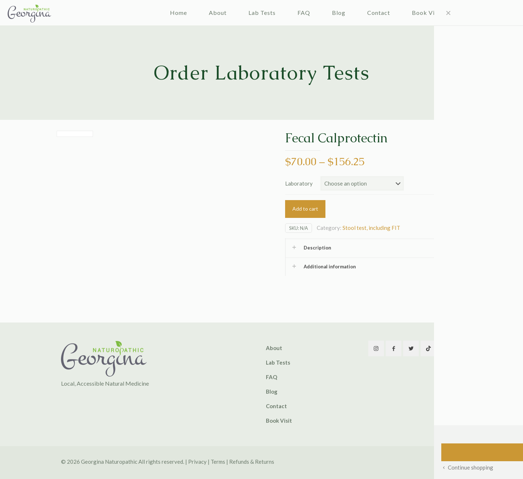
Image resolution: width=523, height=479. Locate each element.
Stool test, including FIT (371, 227)
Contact (276, 406)
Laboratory (299, 183)
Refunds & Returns (251, 461)
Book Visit (279, 420)
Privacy (197, 461)
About (274, 348)
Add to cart (305, 209)
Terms (218, 461)
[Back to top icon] (454, 461)
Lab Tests (278, 362)
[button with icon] (376, 348)
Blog (271, 391)
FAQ (271, 377)
